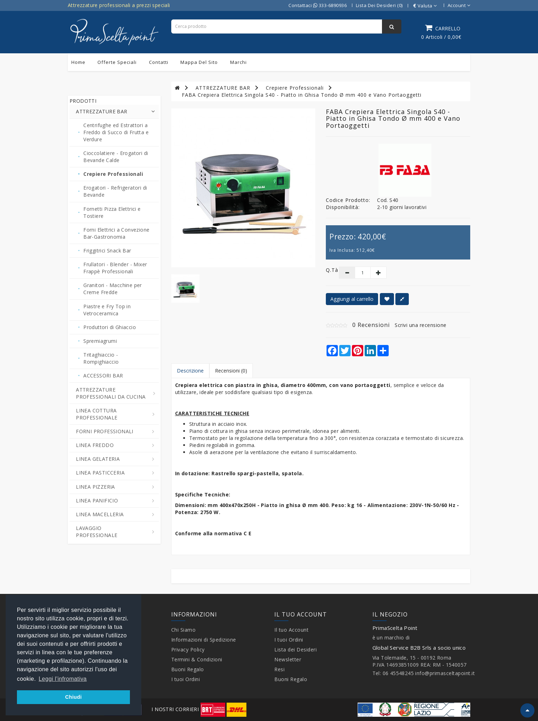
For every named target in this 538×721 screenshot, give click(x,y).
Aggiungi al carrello (351, 299)
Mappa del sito (199, 62)
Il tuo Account (291, 629)
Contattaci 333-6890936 (317, 5)
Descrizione (190, 370)
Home (78, 62)
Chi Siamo (183, 629)
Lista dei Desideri (295, 649)
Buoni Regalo (187, 669)
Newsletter (287, 659)
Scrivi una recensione (421, 325)
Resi (279, 669)
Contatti (158, 62)
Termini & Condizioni (196, 659)
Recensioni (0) (231, 370)
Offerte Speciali (117, 62)
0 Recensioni (371, 325)
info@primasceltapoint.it (445, 673)
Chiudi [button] (73, 697)
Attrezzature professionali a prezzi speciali (119, 5)
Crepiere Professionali (295, 87)
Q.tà (327, 270)
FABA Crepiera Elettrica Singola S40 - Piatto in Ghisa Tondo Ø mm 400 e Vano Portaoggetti (302, 94)
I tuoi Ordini (185, 679)
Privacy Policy (188, 649)
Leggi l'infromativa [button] (63, 679)
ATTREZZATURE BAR (223, 87)
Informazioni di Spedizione (203, 639)
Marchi (238, 62)
